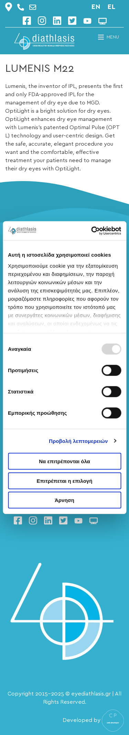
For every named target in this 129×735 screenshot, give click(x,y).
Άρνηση (64, 500)
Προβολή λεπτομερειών (78, 441)
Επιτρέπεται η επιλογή (65, 480)
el (111, 6)
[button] (113, 37)
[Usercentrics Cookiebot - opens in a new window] (92, 230)
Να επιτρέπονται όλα (64, 461)
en (95, 6)
